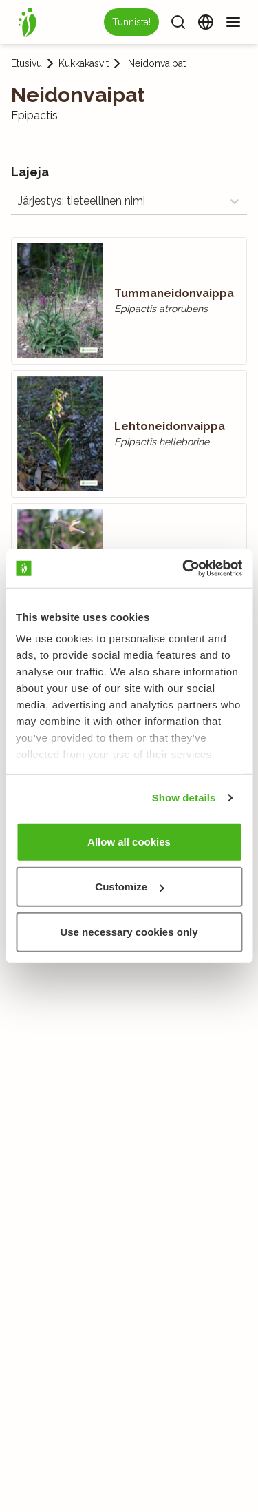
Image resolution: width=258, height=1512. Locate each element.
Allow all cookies (129, 841)
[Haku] (178, 22)
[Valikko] (233, 22)
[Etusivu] (27, 22)
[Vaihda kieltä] (205, 22)
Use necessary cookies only (128, 931)
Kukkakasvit (83, 63)
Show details (184, 798)
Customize (129, 886)
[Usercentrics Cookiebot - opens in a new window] (183, 569)
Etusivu (26, 63)
